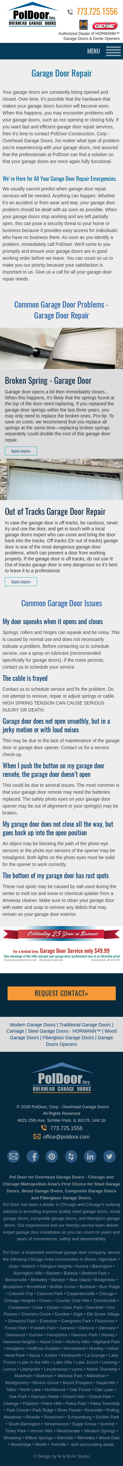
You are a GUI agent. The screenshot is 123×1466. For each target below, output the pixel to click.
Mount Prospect (77, 1382)
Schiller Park (107, 1417)
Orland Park (100, 1396)
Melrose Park (70, 1375)
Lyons (77, 1369)
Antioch (28, 1266)
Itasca (34, 1355)
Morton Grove (45, 1382)
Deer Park (73, 1307)
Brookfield (36, 1286)
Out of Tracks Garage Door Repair (55, 511)
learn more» (21, 451)
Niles (11, 1389)
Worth (40, 1444)
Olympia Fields (45, 1396)
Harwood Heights (19, 1341)
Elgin (78, 1314)
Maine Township (102, 1369)
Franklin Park (43, 1327)
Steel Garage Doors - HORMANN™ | (66, 1031)
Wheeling (12, 1437)
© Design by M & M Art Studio (61, 1456)
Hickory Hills (78, 1341)
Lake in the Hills (34, 1362)
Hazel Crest (51, 1341)
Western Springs (99, 1430)
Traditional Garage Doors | (86, 1024)
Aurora (81, 1266)
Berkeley (39, 1279)
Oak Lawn (104, 1389)
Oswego (11, 1403)
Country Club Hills (72, 1300)
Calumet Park (50, 1293)
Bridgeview (104, 1279)
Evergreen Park (76, 1320)
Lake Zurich (87, 1362)
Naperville (105, 1382)
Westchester (68, 1430)
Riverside (93, 1410)
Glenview (106, 1327)
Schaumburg (79, 1417)
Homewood (74, 1348)
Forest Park (16, 1327)
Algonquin (107, 1259)
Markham (23, 1375)
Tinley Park (15, 1430)
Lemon (9, 1369)
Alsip (13, 1266)
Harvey (108, 1334)
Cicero (45, 1300)
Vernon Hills (41, 1430)
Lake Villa (62, 1362)
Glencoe (86, 1327)
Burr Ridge (109, 1286)
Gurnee (36, 1334)
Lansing (109, 1362)
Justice (50, 1355)
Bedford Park (94, 1273)
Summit (107, 1423)
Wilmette (65, 1437)
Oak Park (18, 1396)
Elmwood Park (22, 1320)
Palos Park (76, 1403)
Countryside (104, 1300)
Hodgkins (15, 1348)
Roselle (33, 1417)
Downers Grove (36, 1314)
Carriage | (17, 1031)
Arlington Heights (55, 1266)
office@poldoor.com (66, 1137)
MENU (93, 51)
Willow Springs (39, 1437)
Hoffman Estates (44, 1348)
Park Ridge (42, 1410)
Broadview (13, 1286)
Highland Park (106, 1341)
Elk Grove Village (103, 1314)
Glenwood (15, 1334)
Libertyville (30, 1369)
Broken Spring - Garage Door (48, 380)
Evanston (48, 1320)
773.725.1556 (97, 12)
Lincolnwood (56, 1369)
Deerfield (94, 1307)
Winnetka (86, 1437)
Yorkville (58, 1444)
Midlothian (96, 1375)
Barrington (102, 1266)
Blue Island (79, 1279)
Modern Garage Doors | (34, 1024)
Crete (37, 1307)
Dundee (62, 1314)
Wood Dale (109, 1437)
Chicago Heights (19, 1300)
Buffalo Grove (63, 1286)
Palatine (30, 1403)
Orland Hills (74, 1396)
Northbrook (55, 1389)
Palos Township (105, 1403)
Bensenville (16, 1279)
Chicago (106, 1293)
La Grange (95, 1355)
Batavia (71, 1273)
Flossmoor (105, 1320)
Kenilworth (71, 1355)
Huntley (96, 1348)
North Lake (30, 1389)
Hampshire (57, 1334)
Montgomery (17, 1382)
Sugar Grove (84, 1423)
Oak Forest (80, 1389)
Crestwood (18, 1307)
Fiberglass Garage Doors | (70, 1037)
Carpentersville (81, 1293)
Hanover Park (84, 1334)
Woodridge (21, 1444)
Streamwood (56, 1423)
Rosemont (53, 1417)
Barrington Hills (27, 1273)
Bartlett (53, 1273)
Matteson (44, 1375)
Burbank (87, 1286)
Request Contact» (62, 993)
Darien (53, 1307)
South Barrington (25, 1423)
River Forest (69, 1410)
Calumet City (21, 1293)
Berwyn (58, 1279)
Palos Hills (52, 1403)
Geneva (67, 1327)
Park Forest (18, 1410)
